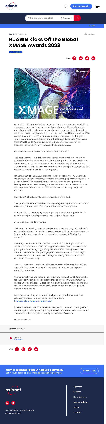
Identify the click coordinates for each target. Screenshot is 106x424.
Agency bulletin (80, 402)
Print (92, 26)
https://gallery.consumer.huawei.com (33, 301)
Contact (77, 412)
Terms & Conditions (11, 410)
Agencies (77, 386)
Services (77, 392)
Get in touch (89, 370)
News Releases (80, 397)
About (76, 407)
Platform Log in (81, 6)
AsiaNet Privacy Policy (27, 410)
